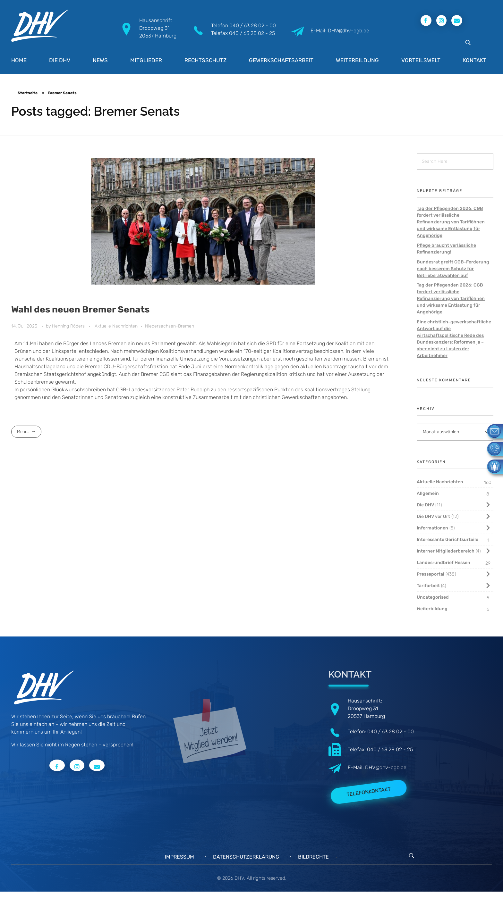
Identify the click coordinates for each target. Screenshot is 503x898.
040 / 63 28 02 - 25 (252, 33)
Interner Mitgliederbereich (445, 551)
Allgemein (428, 493)
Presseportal (430, 574)
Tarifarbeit (428, 585)
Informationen (432, 528)
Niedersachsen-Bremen (169, 326)
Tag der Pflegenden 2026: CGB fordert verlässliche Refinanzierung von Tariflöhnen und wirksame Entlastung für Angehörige (451, 222)
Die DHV (425, 505)
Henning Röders (69, 326)
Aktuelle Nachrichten (116, 326)
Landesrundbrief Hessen (443, 562)
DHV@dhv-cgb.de (385, 767)
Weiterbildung (432, 608)
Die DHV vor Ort (433, 516)
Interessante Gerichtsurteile (447, 539)
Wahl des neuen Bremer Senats (80, 309)
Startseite (28, 93)
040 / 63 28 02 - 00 (252, 25)
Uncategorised (433, 597)
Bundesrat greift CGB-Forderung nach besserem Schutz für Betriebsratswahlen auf (453, 268)
